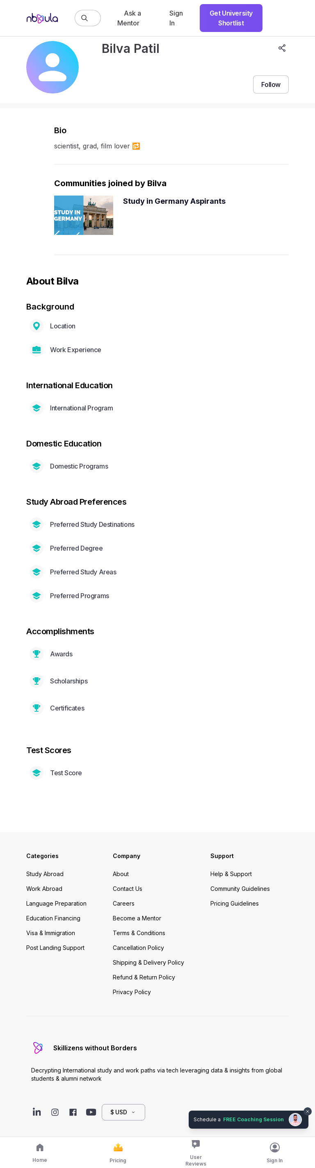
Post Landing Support (55, 947)
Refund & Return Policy (144, 977)
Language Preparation (56, 903)
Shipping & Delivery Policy (148, 962)
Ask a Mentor (129, 18)
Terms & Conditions (139, 932)
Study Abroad (45, 873)
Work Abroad (44, 888)
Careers (124, 903)
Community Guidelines (240, 888)
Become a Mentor (137, 918)
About (121, 873)
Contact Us (127, 888)
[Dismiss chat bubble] (308, 1111)
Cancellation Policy (138, 947)
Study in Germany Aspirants (174, 201)
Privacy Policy (132, 991)
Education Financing (53, 918)
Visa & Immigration (50, 932)
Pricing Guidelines (234, 903)
